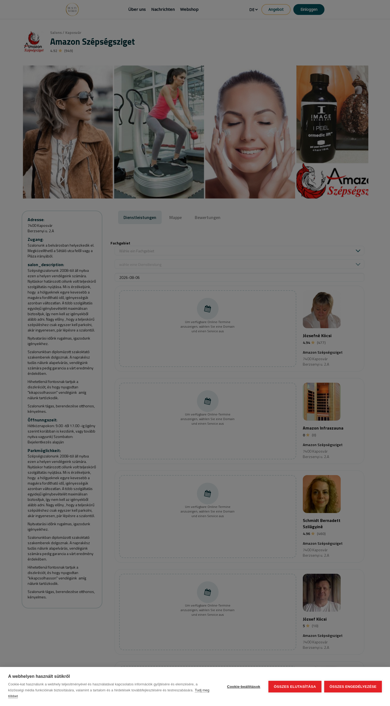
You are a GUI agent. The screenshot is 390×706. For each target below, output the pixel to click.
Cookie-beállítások (243, 687)
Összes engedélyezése (353, 687)
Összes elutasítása (295, 687)
